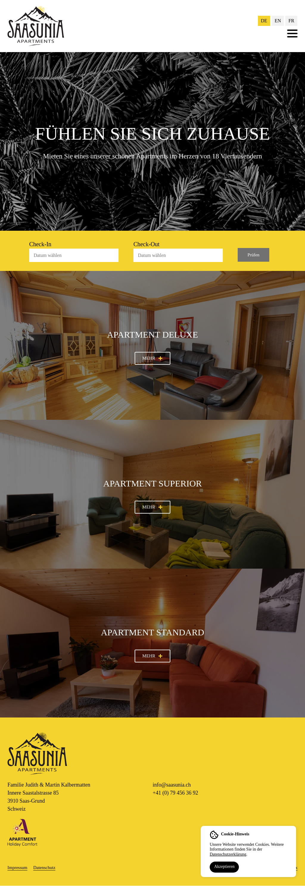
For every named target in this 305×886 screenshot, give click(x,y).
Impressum (17, 867)
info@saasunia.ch (172, 785)
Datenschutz (44, 867)
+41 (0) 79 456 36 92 (175, 793)
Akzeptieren (224, 866)
